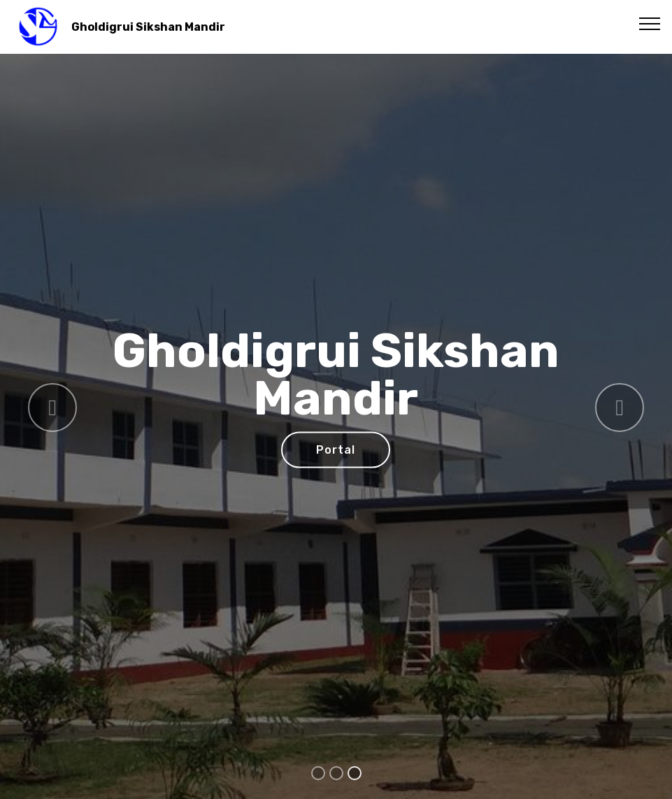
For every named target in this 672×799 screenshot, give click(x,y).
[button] (52, 407)
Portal (335, 449)
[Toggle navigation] (650, 23)
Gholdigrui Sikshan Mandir (148, 27)
